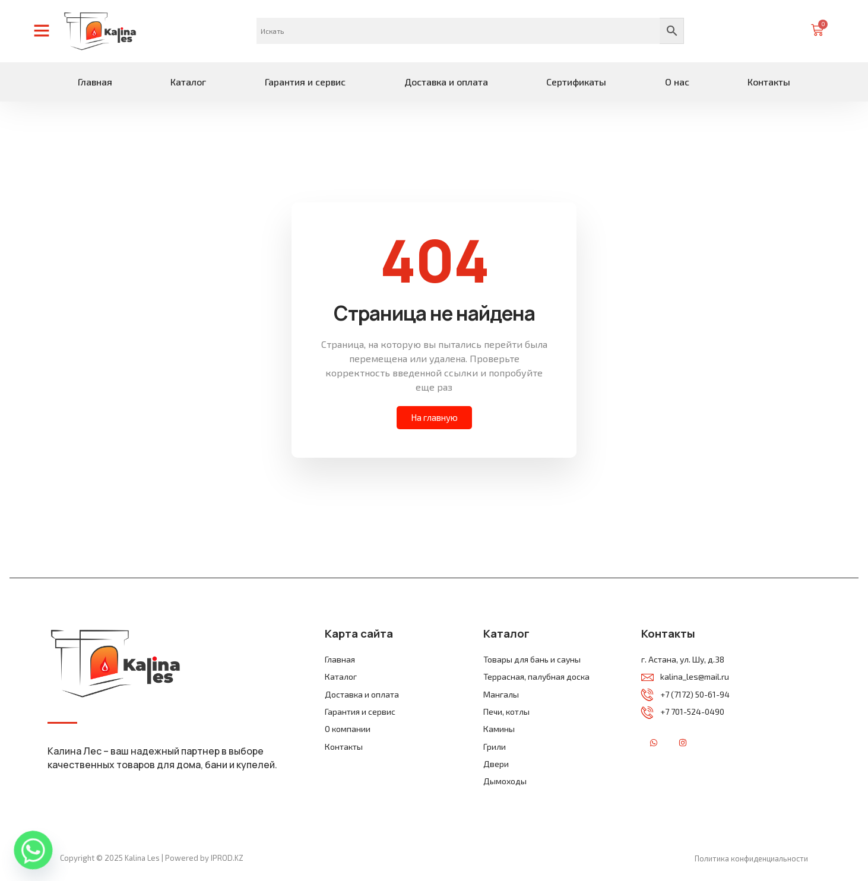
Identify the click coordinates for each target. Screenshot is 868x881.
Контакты (768, 81)
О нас (677, 81)
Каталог (188, 81)
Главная (95, 81)
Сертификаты (576, 81)
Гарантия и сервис (305, 81)
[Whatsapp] (33, 850)
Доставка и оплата (446, 81)
